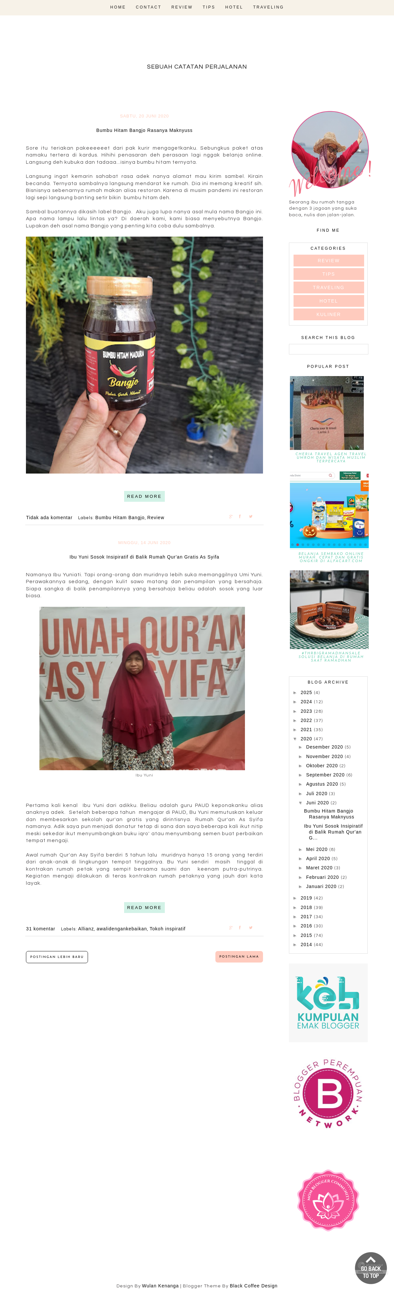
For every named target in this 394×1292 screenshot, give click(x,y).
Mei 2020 (317, 849)
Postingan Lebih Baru (57, 957)
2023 (307, 711)
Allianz (86, 928)
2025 (307, 692)
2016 (307, 925)
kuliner (329, 314)
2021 (307, 729)
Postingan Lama (239, 957)
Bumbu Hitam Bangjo (119, 517)
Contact (149, 7)
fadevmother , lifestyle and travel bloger (197, 45)
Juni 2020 (318, 802)
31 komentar (41, 928)
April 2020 (319, 858)
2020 (307, 738)
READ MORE (144, 496)
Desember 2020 (325, 747)
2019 (307, 897)
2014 (307, 944)
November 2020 (325, 756)
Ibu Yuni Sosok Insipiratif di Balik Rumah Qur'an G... (333, 831)
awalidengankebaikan (122, 928)
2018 (307, 907)
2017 (307, 916)
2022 (307, 720)
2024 (307, 701)
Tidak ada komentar (50, 517)
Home (118, 7)
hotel (328, 301)
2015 (307, 935)
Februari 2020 (323, 877)
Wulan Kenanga (160, 1285)
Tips (209, 7)
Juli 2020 (317, 793)
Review (182, 7)
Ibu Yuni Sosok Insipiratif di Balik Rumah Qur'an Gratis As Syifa (144, 557)
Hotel (234, 7)
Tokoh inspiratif (168, 928)
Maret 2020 (320, 867)
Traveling (268, 7)
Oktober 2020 (322, 765)
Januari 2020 (322, 886)
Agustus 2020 (323, 784)
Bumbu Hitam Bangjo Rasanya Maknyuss (144, 130)
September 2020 (326, 774)
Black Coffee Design (254, 1285)
